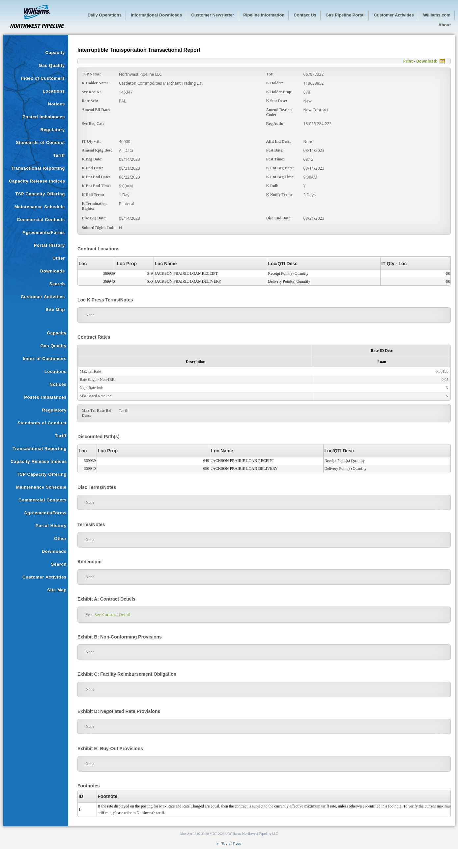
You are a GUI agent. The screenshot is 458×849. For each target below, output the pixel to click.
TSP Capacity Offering (40, 193)
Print (408, 61)
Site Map (55, 309)
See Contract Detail (110, 614)
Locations (54, 91)
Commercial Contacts (41, 219)
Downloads (52, 271)
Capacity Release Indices (37, 181)
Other (58, 258)
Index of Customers (43, 78)
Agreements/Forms (43, 232)
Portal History (49, 245)
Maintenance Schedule (39, 206)
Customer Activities (43, 296)
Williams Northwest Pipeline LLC (253, 833)
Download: (426, 61)
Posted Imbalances (43, 116)
